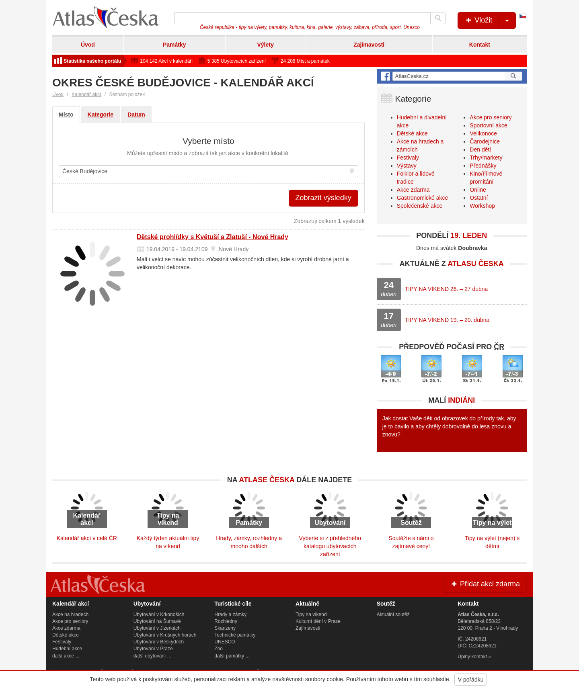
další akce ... (65, 656)
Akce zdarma (413, 189)
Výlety (265, 44)
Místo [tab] (66, 114)
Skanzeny (225, 628)
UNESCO (224, 642)
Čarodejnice (485, 141)
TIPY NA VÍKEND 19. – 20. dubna (447, 320)
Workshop (482, 206)
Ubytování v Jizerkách (157, 628)
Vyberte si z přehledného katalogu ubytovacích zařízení (330, 546)
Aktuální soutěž (393, 614)
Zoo (218, 648)
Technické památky (234, 635)
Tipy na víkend (311, 614)
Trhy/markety (486, 157)
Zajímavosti (368, 44)
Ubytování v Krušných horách (165, 635)
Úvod (88, 44)
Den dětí (480, 149)
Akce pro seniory (490, 117)
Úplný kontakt (472, 656)
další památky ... (231, 656)
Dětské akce (412, 133)
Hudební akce (67, 648)
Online (478, 189)
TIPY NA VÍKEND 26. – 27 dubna (446, 289)
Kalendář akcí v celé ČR (87, 538)
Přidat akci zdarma (485, 584)
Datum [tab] (136, 114)
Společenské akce (420, 206)
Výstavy (407, 165)
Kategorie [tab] (101, 114)
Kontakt (479, 44)
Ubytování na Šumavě (157, 621)
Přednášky (483, 165)
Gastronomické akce (422, 198)
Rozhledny (225, 621)
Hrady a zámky (230, 614)
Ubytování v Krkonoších (159, 614)
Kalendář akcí (86, 94)
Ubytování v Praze (153, 648)
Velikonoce (483, 133)
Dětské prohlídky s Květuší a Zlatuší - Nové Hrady (212, 236)
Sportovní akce (488, 125)
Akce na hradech (70, 614)
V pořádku (471, 679)
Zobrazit (323, 198)
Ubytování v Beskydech (158, 642)
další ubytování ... (152, 656)
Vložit (489, 20)
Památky (174, 44)
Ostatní (479, 198)
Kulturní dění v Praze (318, 621)
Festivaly (408, 157)
